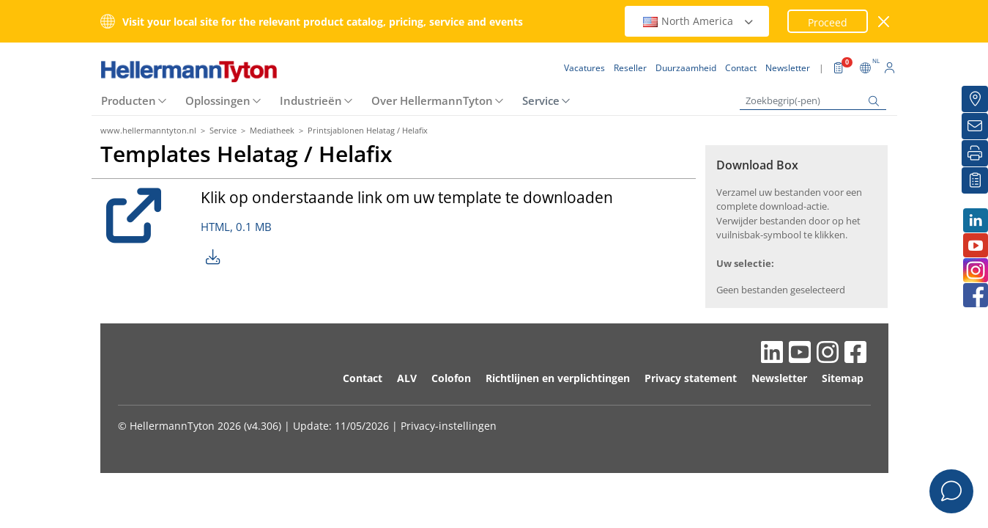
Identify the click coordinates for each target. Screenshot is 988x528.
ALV (407, 378)
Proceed (827, 22)
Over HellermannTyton (432, 100)
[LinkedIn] (975, 220)
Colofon (451, 378)
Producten (128, 100)
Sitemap (842, 378)
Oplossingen (217, 100)
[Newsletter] (975, 126)
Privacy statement (691, 378)
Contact (362, 378)
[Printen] (975, 153)
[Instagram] (975, 270)
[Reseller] (975, 99)
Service (541, 100)
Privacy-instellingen (449, 426)
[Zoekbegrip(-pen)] (813, 101)
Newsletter (779, 378)
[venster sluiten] (883, 21)
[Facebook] (975, 295)
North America (698, 21)
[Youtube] (975, 245)
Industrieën (311, 100)
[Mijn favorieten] (975, 180)
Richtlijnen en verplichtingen (558, 378)
